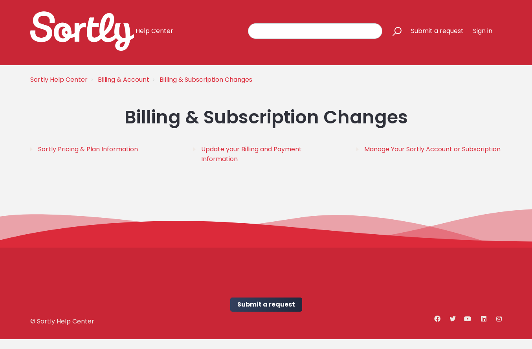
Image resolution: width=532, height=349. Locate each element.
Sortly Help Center (59, 79)
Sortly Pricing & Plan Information (88, 149)
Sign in (482, 30)
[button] (393, 31)
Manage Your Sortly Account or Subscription (432, 149)
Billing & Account (123, 79)
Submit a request (437, 30)
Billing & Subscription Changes (206, 79)
